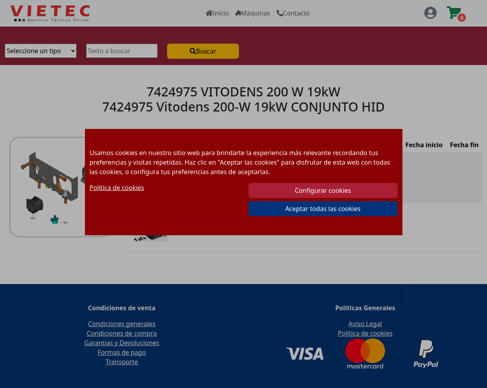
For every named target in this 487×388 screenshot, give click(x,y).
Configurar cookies (323, 190)
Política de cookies (117, 187)
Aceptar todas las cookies (323, 208)
